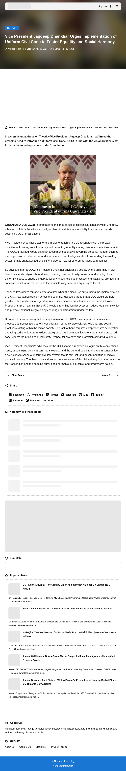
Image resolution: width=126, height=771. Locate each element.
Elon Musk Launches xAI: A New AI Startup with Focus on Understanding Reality (67, 608)
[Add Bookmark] (70, 49)
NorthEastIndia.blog (63, 766)
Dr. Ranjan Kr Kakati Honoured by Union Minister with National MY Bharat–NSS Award (66, 586)
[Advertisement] (63, 96)
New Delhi (11, 28)
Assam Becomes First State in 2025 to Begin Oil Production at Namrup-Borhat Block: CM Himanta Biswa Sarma (70, 682)
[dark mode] (105, 6)
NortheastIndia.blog (64, 761)
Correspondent (14, 49)
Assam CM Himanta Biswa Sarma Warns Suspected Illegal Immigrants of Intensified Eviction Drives (69, 658)
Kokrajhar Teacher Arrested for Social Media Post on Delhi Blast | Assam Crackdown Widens (69, 634)
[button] (116, 6)
